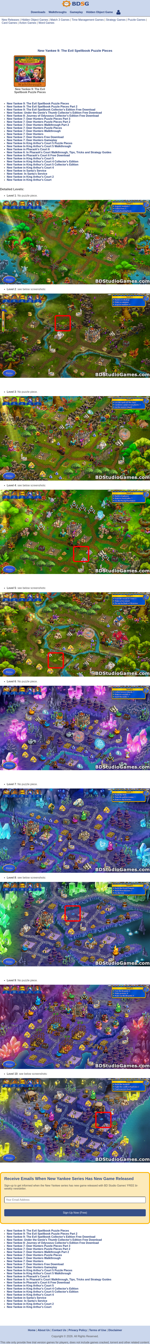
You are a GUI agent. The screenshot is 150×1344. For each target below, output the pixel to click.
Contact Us (59, 1330)
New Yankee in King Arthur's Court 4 (30, 167)
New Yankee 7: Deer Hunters (25, 134)
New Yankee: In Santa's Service (27, 173)
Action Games (27, 22)
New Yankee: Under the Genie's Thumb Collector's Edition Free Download (54, 112)
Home (31, 1330)
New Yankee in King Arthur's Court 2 (30, 176)
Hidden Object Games (34, 19)
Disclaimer (115, 1330)
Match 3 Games (60, 19)
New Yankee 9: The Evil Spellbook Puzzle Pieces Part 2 (42, 106)
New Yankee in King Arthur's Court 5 (30, 158)
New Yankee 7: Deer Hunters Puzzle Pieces (34, 127)
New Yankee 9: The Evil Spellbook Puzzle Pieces (38, 103)
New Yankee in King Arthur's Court (29, 179)
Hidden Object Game (99, 12)
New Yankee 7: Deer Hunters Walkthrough (34, 131)
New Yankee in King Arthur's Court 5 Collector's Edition (42, 164)
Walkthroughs (58, 12)
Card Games (9, 22)
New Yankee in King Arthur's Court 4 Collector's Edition (42, 161)
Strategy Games (116, 19)
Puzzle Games (136, 19)
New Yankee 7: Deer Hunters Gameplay (32, 140)
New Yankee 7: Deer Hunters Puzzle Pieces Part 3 (38, 118)
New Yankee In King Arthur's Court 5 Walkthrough (39, 146)
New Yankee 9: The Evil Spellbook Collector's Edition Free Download (51, 109)
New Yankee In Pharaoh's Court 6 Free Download (38, 155)
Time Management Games (88, 19)
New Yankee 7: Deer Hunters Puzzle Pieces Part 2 (38, 121)
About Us (44, 1330)
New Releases (10, 19)
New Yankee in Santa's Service (26, 170)
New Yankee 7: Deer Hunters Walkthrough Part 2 (38, 124)
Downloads (38, 12)
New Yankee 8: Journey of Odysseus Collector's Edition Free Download (53, 115)
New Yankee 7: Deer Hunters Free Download (35, 137)
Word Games (46, 22)
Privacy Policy (78, 1330)
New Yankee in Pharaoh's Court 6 (28, 149)
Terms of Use (97, 1330)
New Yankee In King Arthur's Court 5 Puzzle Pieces (39, 143)
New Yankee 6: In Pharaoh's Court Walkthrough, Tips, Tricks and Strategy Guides (59, 152)
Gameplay (76, 12)
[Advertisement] (75, 36)
